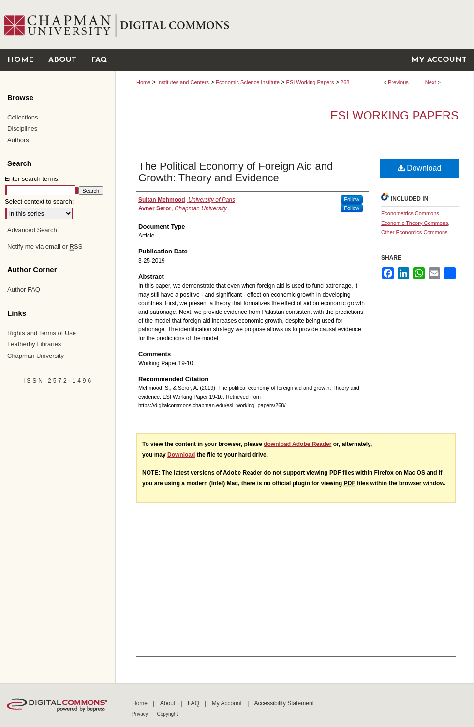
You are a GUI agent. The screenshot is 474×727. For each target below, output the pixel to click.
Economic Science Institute (248, 82)
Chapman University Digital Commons (294, 24)
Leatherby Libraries (34, 344)
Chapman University (35, 355)
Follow (351, 199)
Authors (18, 140)
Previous (398, 82)
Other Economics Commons (414, 232)
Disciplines (22, 128)
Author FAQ (23, 289)
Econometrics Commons (410, 213)
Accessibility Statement (284, 703)
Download (420, 168)
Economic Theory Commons (414, 223)
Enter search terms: (32, 178)
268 (345, 82)
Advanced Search (32, 230)
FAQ (194, 703)
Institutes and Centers (183, 82)
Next (430, 82)
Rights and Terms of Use (41, 333)
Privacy (140, 714)
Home (143, 82)
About (168, 703)
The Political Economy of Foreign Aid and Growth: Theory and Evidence (235, 172)
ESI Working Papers (310, 82)
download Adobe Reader (297, 444)
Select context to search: (39, 201)
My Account (227, 703)
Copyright (167, 714)
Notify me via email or (44, 247)
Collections (22, 117)
